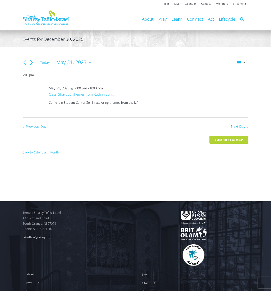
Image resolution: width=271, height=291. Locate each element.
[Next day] (31, 62)
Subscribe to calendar (229, 139)
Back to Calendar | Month (41, 152)
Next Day (238, 126)
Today (45, 62)
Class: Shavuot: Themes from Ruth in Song (81, 94)
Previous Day (36, 126)
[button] (242, 19)
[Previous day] (25, 62)
